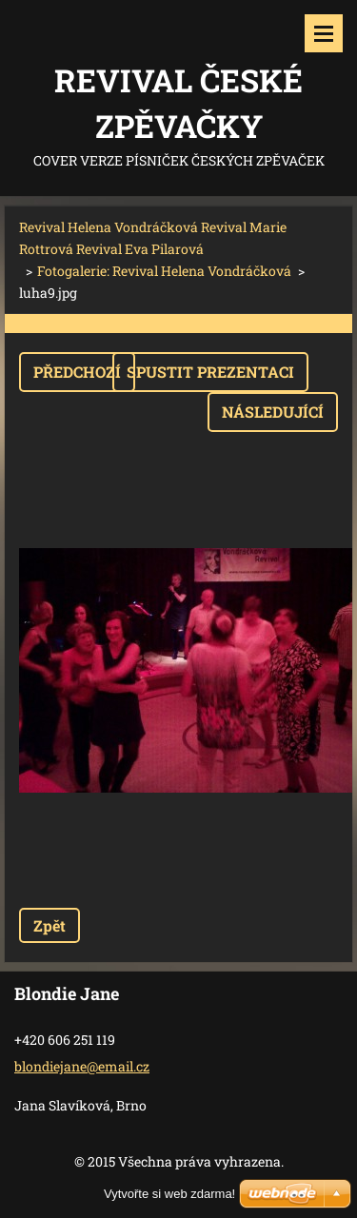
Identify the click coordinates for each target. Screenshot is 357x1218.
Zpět (49, 925)
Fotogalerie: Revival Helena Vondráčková (164, 271)
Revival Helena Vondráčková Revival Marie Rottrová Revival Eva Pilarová (153, 238)
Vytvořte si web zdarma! (169, 1194)
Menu (324, 33)
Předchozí (77, 372)
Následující (273, 412)
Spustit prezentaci (210, 372)
